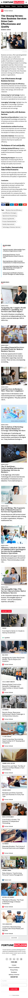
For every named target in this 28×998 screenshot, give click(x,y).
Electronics (5, 709)
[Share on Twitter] (7, 204)
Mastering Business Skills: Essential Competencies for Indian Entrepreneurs (14, 261)
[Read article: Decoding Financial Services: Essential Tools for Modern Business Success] (14, 334)
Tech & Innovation (7, 924)
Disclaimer (14, 972)
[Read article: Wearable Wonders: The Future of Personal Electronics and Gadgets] (14, 835)
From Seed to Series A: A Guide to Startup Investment (13, 632)
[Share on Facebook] (3, 204)
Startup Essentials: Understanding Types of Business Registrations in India (14, 250)
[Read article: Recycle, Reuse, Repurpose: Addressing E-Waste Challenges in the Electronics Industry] (14, 702)
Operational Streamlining (9, 215)
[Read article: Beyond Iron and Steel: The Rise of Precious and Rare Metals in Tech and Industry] (14, 755)
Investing (19, 6)
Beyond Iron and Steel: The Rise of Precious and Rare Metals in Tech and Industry (13, 767)
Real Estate (5, 655)
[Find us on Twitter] (10, 959)
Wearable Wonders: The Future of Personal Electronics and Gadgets (13, 847)
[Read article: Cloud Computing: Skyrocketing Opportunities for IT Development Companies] (14, 728)
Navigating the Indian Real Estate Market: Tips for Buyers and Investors (13, 659)
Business (7, 6)
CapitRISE (7, 637)
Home (2, 6)
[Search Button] (26, 2)
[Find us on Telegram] (21, 959)
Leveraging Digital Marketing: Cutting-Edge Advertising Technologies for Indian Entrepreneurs (13, 268)
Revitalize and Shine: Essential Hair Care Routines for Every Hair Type (13, 794)
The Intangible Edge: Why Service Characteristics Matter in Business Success (13, 591)
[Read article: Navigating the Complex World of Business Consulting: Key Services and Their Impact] (14, 295)
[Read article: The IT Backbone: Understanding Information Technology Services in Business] (14, 453)
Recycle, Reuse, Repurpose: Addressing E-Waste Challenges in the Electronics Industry (13, 714)
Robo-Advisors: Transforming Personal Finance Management (12, 874)
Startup (4, 628)
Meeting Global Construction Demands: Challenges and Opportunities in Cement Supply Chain (12, 687)
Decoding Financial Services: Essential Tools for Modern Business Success (12, 349)
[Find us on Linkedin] (14, 959)
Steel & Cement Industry (8, 681)
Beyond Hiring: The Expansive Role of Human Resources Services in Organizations (13, 510)
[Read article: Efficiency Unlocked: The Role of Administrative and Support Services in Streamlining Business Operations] (14, 534)
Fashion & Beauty (6, 790)
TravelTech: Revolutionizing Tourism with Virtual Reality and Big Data (12, 928)
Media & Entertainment (8, 817)
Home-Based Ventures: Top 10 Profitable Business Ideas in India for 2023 (13, 256)
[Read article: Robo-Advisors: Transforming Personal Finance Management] (14, 862)
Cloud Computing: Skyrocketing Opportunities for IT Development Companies (13, 741)
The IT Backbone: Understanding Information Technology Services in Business (12, 469)
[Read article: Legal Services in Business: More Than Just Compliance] (14, 376)
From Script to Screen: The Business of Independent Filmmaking (11, 821)
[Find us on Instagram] (17, 959)
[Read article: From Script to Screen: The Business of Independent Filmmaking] (14, 809)
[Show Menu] (1, 2)
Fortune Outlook (8, 10)
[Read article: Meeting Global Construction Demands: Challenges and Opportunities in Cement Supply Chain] (14, 674)
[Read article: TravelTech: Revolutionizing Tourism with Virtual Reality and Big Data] (14, 916)
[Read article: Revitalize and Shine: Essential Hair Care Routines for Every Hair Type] (14, 782)
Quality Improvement (8, 224)
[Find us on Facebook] (6, 959)
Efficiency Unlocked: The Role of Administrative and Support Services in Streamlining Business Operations (13, 550)
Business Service (6, 30)
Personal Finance (6, 870)
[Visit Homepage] (13, 2)
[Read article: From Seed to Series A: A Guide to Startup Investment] (14, 620)
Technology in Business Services (11, 227)
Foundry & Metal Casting (8, 763)
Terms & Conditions (14, 967)
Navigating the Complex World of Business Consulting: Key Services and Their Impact (13, 310)
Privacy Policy (14, 970)
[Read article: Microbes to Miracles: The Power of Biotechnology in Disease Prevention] (14, 889)
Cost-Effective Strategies (9, 213)
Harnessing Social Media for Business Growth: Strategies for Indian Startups (13, 273)
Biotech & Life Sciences (8, 897)
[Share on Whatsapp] (20, 204)
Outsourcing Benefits (8, 218)
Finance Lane (7, 880)
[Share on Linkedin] (12, 204)
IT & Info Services (6, 736)
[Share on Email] (25, 204)
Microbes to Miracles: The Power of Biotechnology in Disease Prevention (13, 901)
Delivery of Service (14, 974)
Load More (14, 937)
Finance (14, 6)
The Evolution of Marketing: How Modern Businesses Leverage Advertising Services (13, 429)
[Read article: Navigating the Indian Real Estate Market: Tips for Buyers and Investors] (14, 647)
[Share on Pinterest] (16, 204)
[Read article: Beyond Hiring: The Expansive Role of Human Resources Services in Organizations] (14, 495)
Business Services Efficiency (14, 210)
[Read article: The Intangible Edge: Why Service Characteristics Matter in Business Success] (14, 576)
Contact (14, 965)
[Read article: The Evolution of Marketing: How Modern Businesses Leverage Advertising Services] (14, 414)
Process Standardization (9, 221)
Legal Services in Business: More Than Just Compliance (12, 390)
